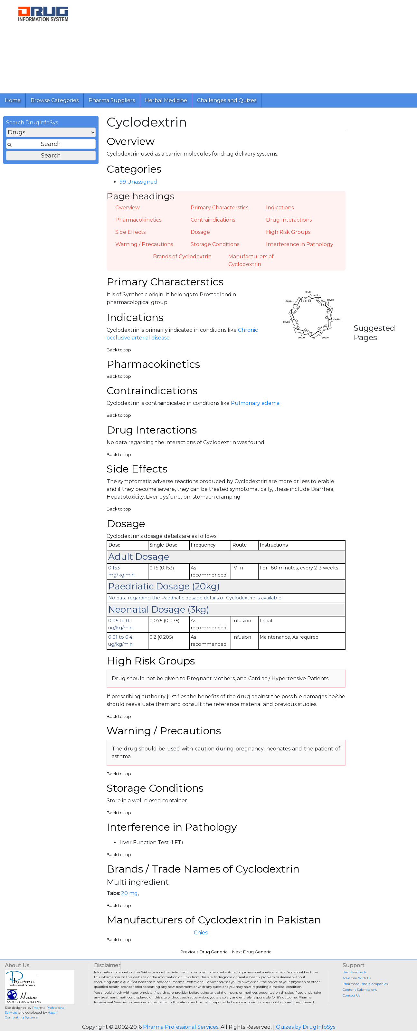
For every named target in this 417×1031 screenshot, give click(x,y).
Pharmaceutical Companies (365, 984)
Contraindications (213, 220)
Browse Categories (55, 100)
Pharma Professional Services (180, 1027)
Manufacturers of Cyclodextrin (251, 260)
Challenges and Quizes (226, 100)
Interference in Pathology (299, 244)
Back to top (119, 350)
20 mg (129, 893)
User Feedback (354, 972)
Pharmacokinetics (138, 220)
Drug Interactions (289, 220)
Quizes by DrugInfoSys (305, 1027)
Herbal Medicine (166, 100)
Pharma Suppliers (112, 100)
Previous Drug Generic (204, 952)
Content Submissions (360, 990)
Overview (127, 208)
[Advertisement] (249, 45)
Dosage (200, 232)
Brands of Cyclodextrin (182, 256)
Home (13, 100)
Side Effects (130, 232)
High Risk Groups (288, 232)
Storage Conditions (215, 244)
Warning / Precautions (144, 244)
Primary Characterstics (219, 208)
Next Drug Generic (251, 952)
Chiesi (201, 933)
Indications (280, 208)
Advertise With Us (357, 978)
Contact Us (351, 995)
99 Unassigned (138, 182)
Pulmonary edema (255, 403)
